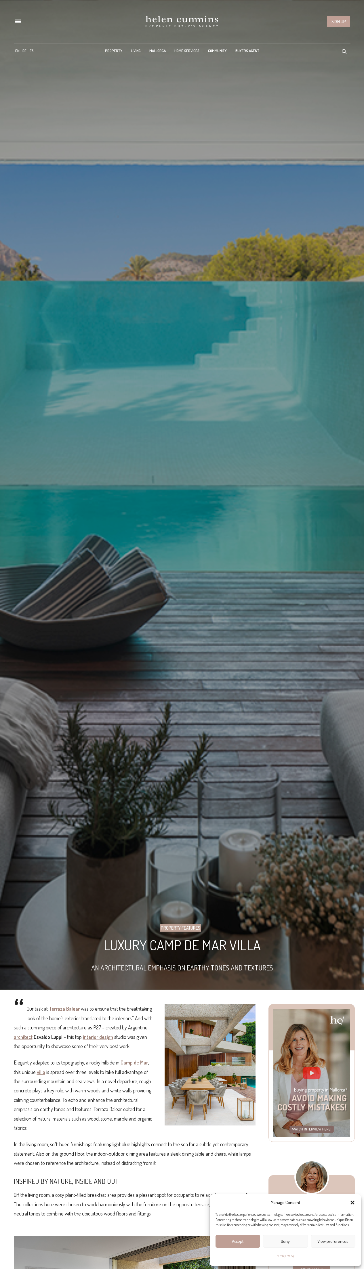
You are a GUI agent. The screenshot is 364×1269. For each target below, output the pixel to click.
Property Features (180, 928)
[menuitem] (17, 50)
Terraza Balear (64, 1009)
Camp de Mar (134, 1062)
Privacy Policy (285, 1255)
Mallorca (157, 50)
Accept (238, 1241)
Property (113, 50)
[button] (352, 1202)
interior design (98, 1037)
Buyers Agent (247, 50)
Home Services (186, 50)
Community (217, 50)
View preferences (332, 1241)
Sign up (338, 21)
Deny (285, 1241)
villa (41, 1072)
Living (136, 50)
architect (23, 1037)
